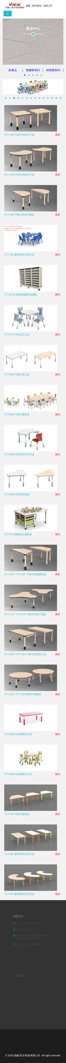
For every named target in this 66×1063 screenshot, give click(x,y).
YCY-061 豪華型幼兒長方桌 (19, 854)
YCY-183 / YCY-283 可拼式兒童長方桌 (25, 654)
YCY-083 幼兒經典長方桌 (18, 734)
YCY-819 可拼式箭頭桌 (16, 494)
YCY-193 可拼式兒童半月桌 (19, 174)
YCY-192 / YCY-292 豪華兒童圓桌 (22, 694)
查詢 (57, 134)
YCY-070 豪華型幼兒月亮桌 (19, 894)
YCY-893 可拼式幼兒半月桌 (19, 454)
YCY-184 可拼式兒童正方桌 (19, 134)
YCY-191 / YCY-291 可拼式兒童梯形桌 (25, 574)
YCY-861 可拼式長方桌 (16, 374)
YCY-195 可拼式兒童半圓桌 (19, 214)
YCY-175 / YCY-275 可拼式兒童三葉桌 (25, 614)
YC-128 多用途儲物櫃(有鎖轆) (20, 294)
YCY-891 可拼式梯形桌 (16, 414)
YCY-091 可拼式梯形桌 (16, 814)
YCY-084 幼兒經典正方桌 (18, 774)
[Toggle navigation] (8, 13)
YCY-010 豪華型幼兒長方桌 (19, 254)
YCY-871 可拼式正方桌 (16, 334)
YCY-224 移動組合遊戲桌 (18, 534)
